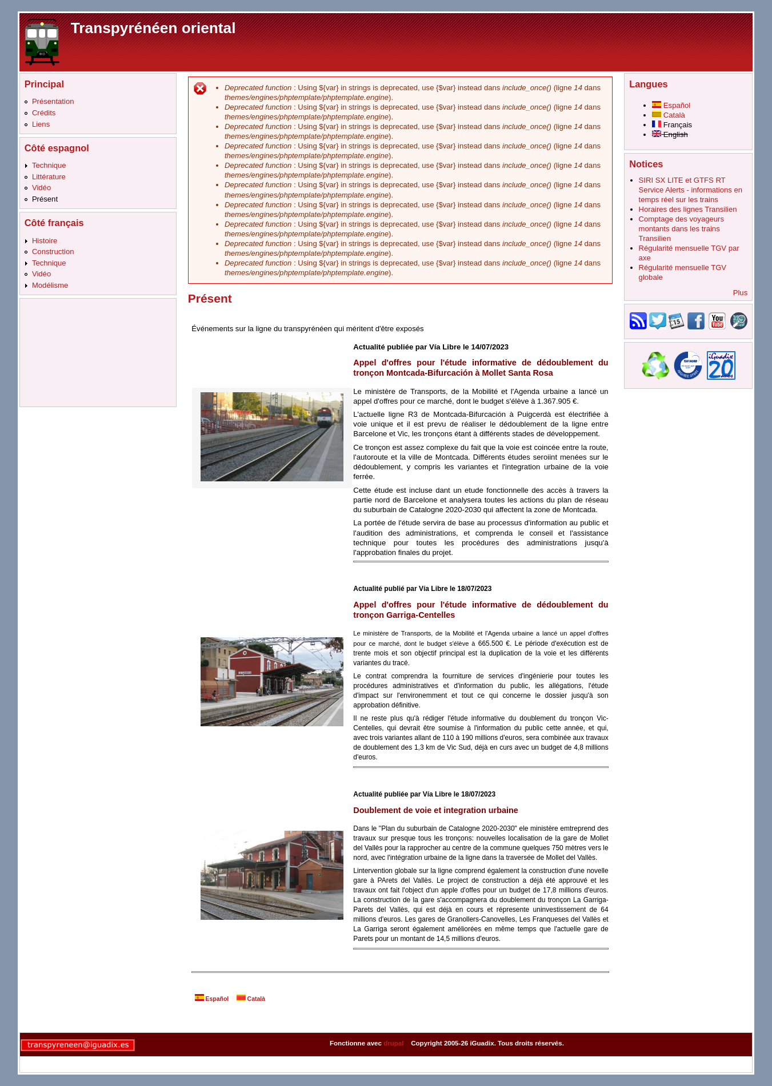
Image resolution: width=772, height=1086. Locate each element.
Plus (740, 292)
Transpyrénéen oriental (153, 28)
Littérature (49, 176)
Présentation (53, 101)
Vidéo (41, 187)
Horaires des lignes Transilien (688, 209)
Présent (45, 199)
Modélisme (50, 285)
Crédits (44, 112)
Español (212, 999)
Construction (53, 251)
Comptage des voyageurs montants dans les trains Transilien (681, 229)
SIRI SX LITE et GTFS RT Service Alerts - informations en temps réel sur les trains (690, 190)
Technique (49, 165)
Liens (41, 124)
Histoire (44, 240)
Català (251, 999)
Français (672, 124)
